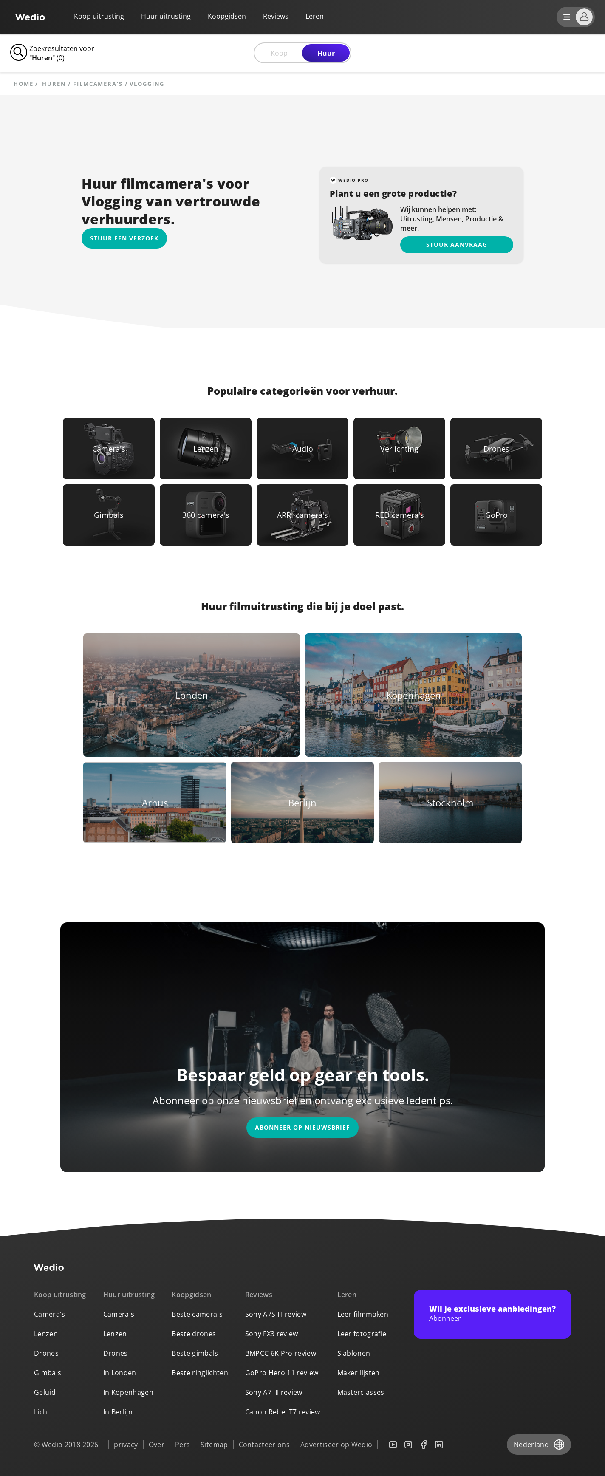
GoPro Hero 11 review (281, 1372)
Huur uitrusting (166, 16)
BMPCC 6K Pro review (280, 1353)
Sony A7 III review (273, 1392)
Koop (279, 53)
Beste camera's (197, 1314)
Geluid (45, 1392)
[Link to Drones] (496, 448)
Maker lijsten (358, 1372)
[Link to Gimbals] (109, 515)
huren (54, 84)
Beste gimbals (195, 1353)
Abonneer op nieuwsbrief (302, 1127)
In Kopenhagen (128, 1392)
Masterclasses (360, 1392)
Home (24, 84)
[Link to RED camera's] (399, 515)
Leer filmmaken (362, 1314)
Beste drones (194, 1333)
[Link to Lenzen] (206, 448)
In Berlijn (118, 1412)
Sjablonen (353, 1353)
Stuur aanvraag (456, 244)
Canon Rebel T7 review (282, 1412)
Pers (182, 1444)
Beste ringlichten (200, 1372)
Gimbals (47, 1372)
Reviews (275, 16)
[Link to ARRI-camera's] (302, 515)
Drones (46, 1353)
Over (156, 1444)
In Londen (119, 1372)
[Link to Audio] (302, 448)
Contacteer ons (264, 1444)
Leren (347, 1294)
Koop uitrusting (99, 16)
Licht (42, 1412)
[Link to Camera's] (109, 448)
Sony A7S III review (275, 1314)
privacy (126, 1444)
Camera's (49, 1314)
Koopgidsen (227, 16)
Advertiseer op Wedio (336, 1444)
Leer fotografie (362, 1333)
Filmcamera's (98, 84)
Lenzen (46, 1333)
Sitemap (214, 1444)
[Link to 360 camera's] (206, 515)
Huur (326, 53)
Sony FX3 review (271, 1333)
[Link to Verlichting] (399, 448)
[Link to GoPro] (496, 515)
